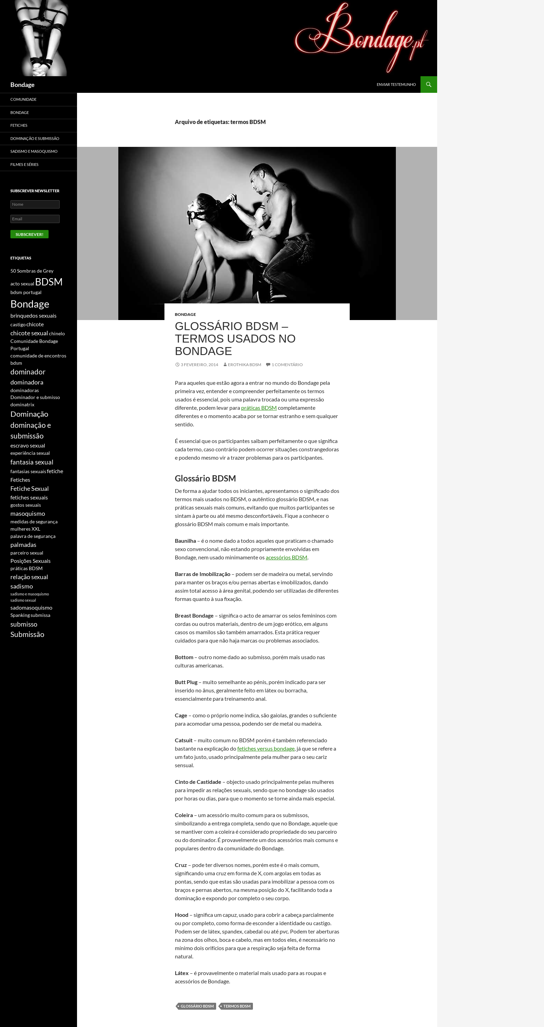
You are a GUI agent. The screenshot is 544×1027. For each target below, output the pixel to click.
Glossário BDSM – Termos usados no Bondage (235, 338)
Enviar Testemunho (396, 84)
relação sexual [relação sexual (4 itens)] (29, 577)
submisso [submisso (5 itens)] (23, 624)
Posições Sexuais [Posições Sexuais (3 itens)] (30, 560)
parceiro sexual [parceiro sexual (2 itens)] (26, 553)
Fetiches (18, 125)
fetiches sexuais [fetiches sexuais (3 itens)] (29, 497)
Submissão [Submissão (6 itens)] (27, 634)
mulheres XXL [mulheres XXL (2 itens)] (25, 529)
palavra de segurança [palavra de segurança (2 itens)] (33, 536)
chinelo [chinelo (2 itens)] (57, 333)
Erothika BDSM (244, 364)
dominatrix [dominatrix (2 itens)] (22, 404)
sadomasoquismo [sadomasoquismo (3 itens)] (31, 607)
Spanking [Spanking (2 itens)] (20, 615)
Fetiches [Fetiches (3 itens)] (20, 479)
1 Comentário (287, 364)
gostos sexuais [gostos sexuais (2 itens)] (25, 505)
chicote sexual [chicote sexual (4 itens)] (29, 333)
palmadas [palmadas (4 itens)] (23, 544)
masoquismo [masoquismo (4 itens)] (27, 513)
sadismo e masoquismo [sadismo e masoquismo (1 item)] (29, 594)
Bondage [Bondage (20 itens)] (29, 304)
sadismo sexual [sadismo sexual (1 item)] (23, 600)
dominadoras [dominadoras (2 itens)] (24, 390)
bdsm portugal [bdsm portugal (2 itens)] (26, 292)
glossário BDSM (197, 1006)
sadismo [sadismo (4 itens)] (21, 586)
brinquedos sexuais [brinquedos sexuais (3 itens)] (33, 315)
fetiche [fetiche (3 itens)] (55, 471)
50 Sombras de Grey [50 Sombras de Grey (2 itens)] (31, 271)
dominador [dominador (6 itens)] (27, 372)
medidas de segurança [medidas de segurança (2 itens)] (34, 521)
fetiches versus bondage (266, 748)
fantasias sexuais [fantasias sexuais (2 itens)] (28, 471)
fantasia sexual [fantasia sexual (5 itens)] (31, 462)
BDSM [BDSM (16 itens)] (49, 281)
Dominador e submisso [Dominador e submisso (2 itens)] (35, 397)
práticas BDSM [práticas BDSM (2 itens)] (26, 568)
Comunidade (23, 99)
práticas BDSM (259, 407)
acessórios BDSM (286, 557)
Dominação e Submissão (34, 138)
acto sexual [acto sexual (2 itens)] (22, 283)
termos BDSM (236, 1006)
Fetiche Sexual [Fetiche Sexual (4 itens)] (29, 488)
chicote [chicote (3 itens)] (35, 324)
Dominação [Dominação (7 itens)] (29, 413)
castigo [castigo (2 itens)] (18, 324)
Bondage (22, 84)
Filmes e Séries (24, 164)
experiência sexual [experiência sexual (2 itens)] (30, 453)
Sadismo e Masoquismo (34, 151)
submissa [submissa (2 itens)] (40, 615)
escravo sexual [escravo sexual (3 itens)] (27, 445)
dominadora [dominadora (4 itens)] (26, 382)
